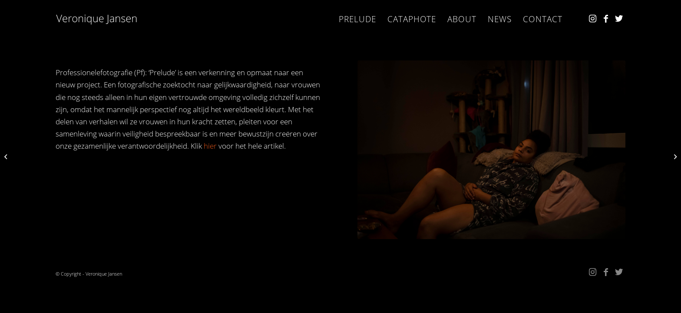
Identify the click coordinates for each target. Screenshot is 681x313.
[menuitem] (357, 19)
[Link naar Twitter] (618, 18)
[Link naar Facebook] (605, 18)
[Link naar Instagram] (592, 18)
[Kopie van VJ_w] (97, 19)
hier (210, 146)
